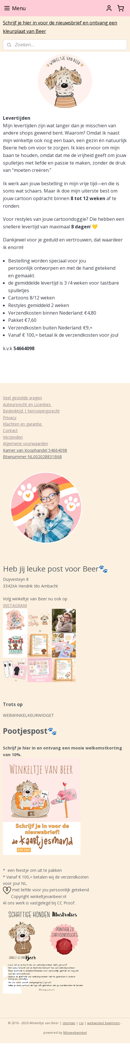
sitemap (69, 1023)
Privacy (9, 417)
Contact (10, 430)
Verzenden (13, 437)
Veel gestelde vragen (22, 398)
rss (81, 1023)
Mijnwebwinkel (75, 1032)
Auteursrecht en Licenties (27, 404)
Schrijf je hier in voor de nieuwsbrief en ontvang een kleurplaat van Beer (60, 27)
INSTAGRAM (15, 605)
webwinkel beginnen (103, 1023)
